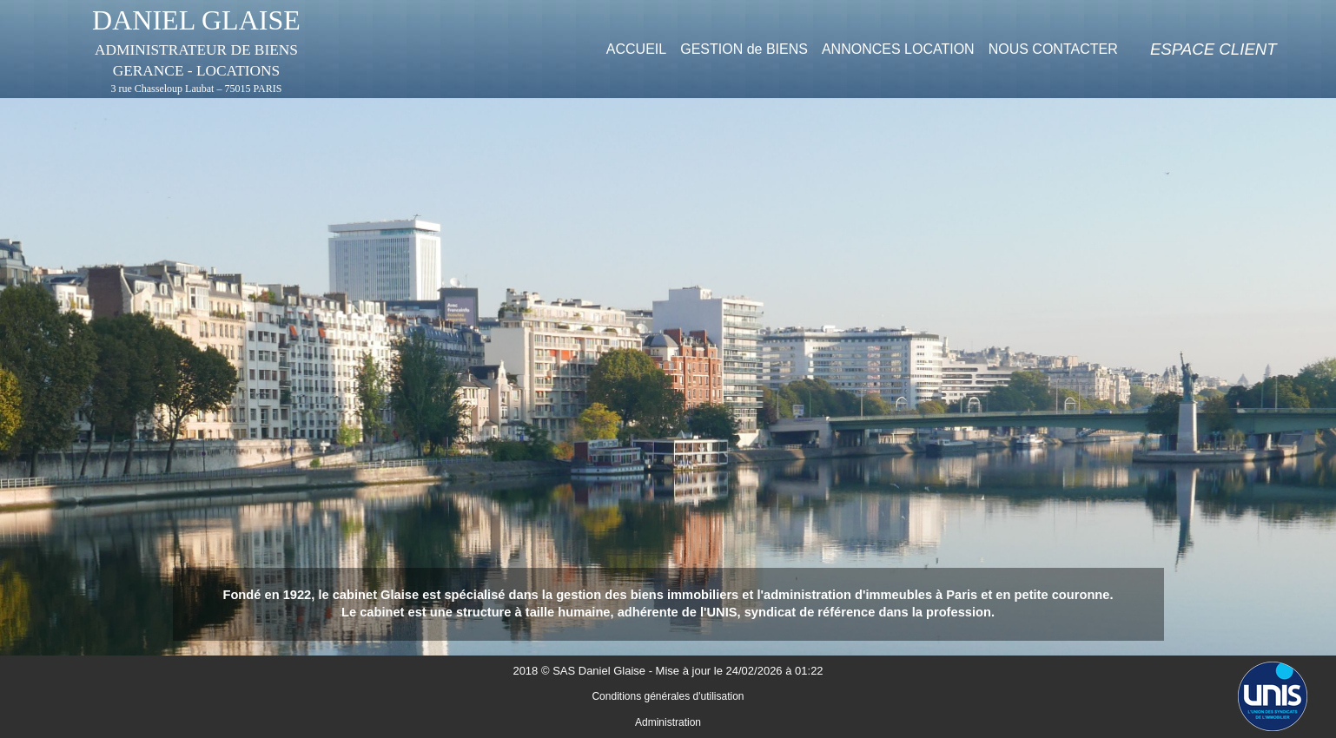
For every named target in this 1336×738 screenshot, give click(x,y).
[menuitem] (636, 49)
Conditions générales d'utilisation (668, 696)
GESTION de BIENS (744, 49)
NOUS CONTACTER (1053, 49)
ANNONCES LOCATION (898, 49)
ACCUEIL (636, 49)
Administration (668, 722)
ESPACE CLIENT (1213, 49)
